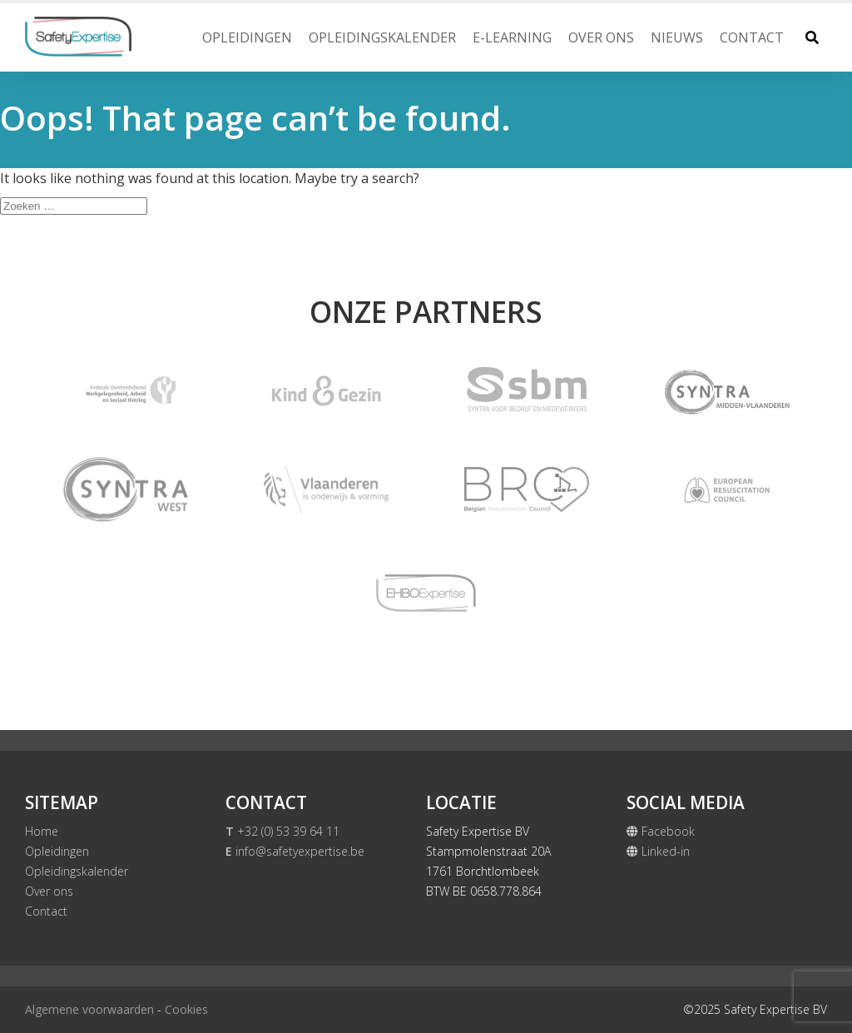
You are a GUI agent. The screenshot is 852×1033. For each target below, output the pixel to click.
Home (41, 831)
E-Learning (512, 37)
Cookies (186, 1009)
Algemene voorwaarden (89, 1009)
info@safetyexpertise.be (294, 851)
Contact (752, 37)
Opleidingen (247, 37)
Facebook (661, 831)
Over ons (601, 37)
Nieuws (677, 37)
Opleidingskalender (382, 37)
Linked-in (658, 851)
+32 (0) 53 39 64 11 (282, 831)
